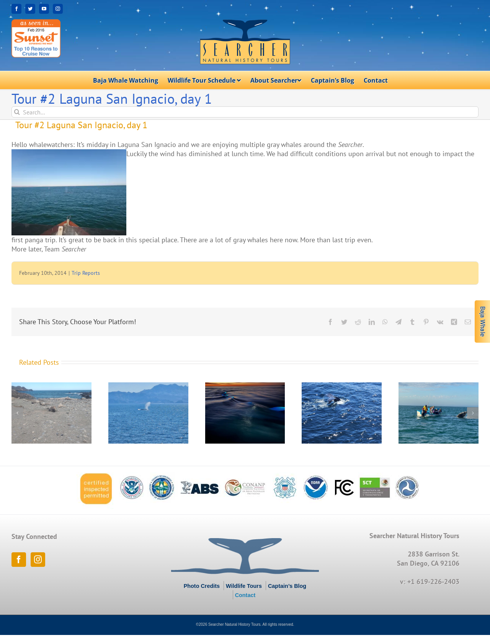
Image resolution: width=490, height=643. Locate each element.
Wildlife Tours (244, 586)
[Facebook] (18, 559)
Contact (245, 595)
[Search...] (245, 112)
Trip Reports (86, 272)
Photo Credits (202, 586)
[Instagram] (38, 559)
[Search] (17, 112)
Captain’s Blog (287, 586)
